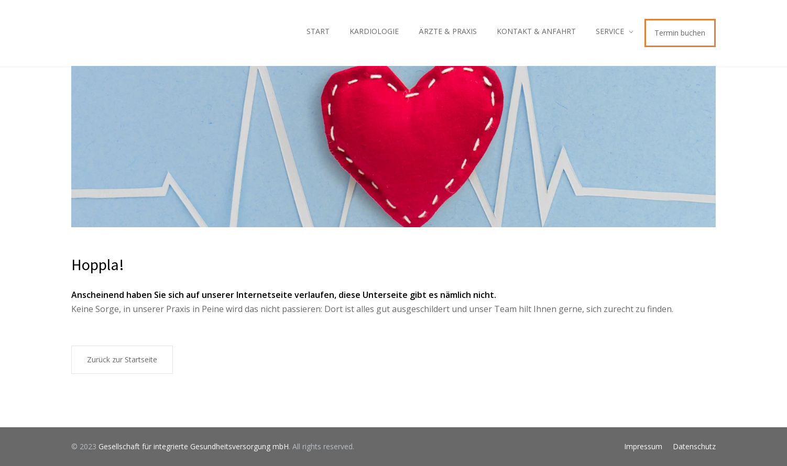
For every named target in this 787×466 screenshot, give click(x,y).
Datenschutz (694, 446)
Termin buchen (679, 33)
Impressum (643, 446)
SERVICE (610, 31)
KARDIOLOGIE (374, 31)
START (318, 31)
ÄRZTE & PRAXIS (448, 31)
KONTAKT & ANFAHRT (536, 31)
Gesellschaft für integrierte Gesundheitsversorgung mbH (194, 446)
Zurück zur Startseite (122, 359)
